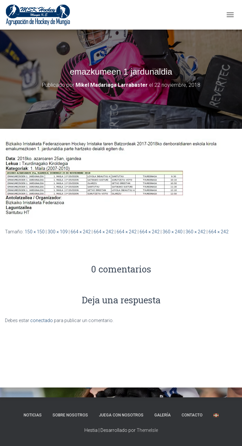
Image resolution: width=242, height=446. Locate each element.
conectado (41, 320)
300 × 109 (58, 231)
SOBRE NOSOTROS (70, 415)
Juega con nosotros (121, 415)
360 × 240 (173, 231)
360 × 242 (196, 231)
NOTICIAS (33, 415)
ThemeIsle (147, 430)
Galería (162, 415)
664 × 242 (81, 231)
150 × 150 (35, 231)
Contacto (192, 415)
